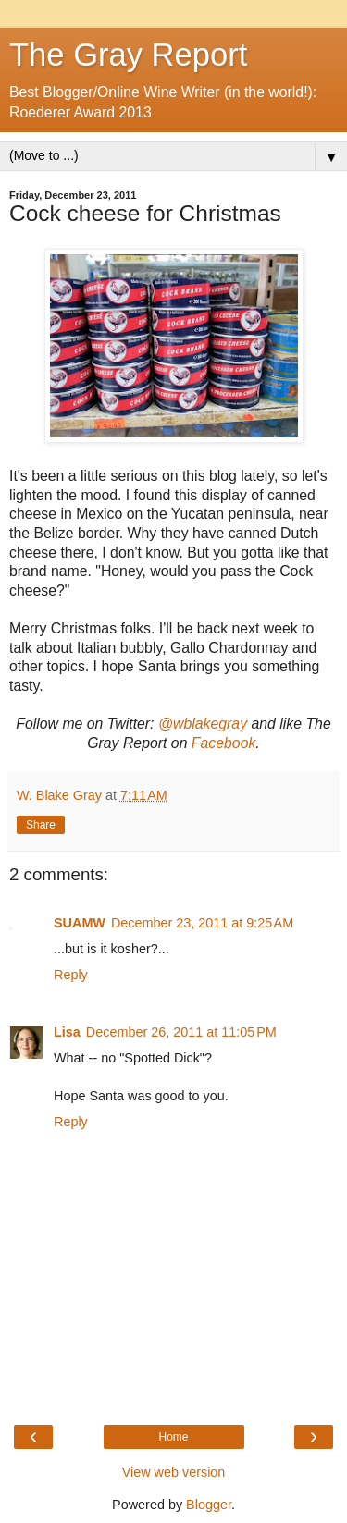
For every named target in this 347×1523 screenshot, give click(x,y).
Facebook (224, 743)
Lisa (67, 1032)
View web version (174, 1472)
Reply (71, 974)
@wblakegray (202, 723)
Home (173, 1437)
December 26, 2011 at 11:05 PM (181, 1032)
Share (41, 824)
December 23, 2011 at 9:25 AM (202, 922)
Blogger (208, 1504)
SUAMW (79, 922)
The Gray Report (128, 54)
